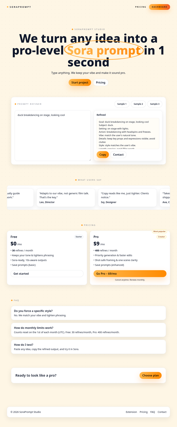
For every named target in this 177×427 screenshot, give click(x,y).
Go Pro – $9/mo (106, 274)
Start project (79, 82)
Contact (118, 154)
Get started (21, 274)
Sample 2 (138, 103)
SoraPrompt (19, 6)
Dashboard (159, 7)
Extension (131, 412)
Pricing (140, 7)
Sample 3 (154, 103)
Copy (102, 154)
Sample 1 (122, 103)
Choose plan (150, 375)
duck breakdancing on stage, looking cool (53, 135)
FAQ (152, 412)
